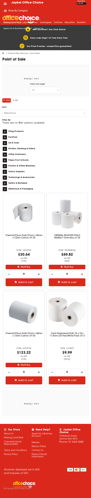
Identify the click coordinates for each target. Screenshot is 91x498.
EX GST (77, 3)
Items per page (37, 84)
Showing (31, 79)
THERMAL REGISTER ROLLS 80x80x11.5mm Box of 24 (67, 236)
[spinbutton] (24, 274)
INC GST (81, 3)
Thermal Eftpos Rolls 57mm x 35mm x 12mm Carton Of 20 (23, 236)
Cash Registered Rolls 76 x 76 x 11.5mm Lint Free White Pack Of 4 (67, 335)
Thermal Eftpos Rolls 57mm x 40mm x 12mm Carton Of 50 (23, 335)
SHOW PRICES (81, 1)
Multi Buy (25, 267)
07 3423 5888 (75, 442)
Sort (4, 107)
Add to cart (25, 282)
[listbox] (45, 90)
